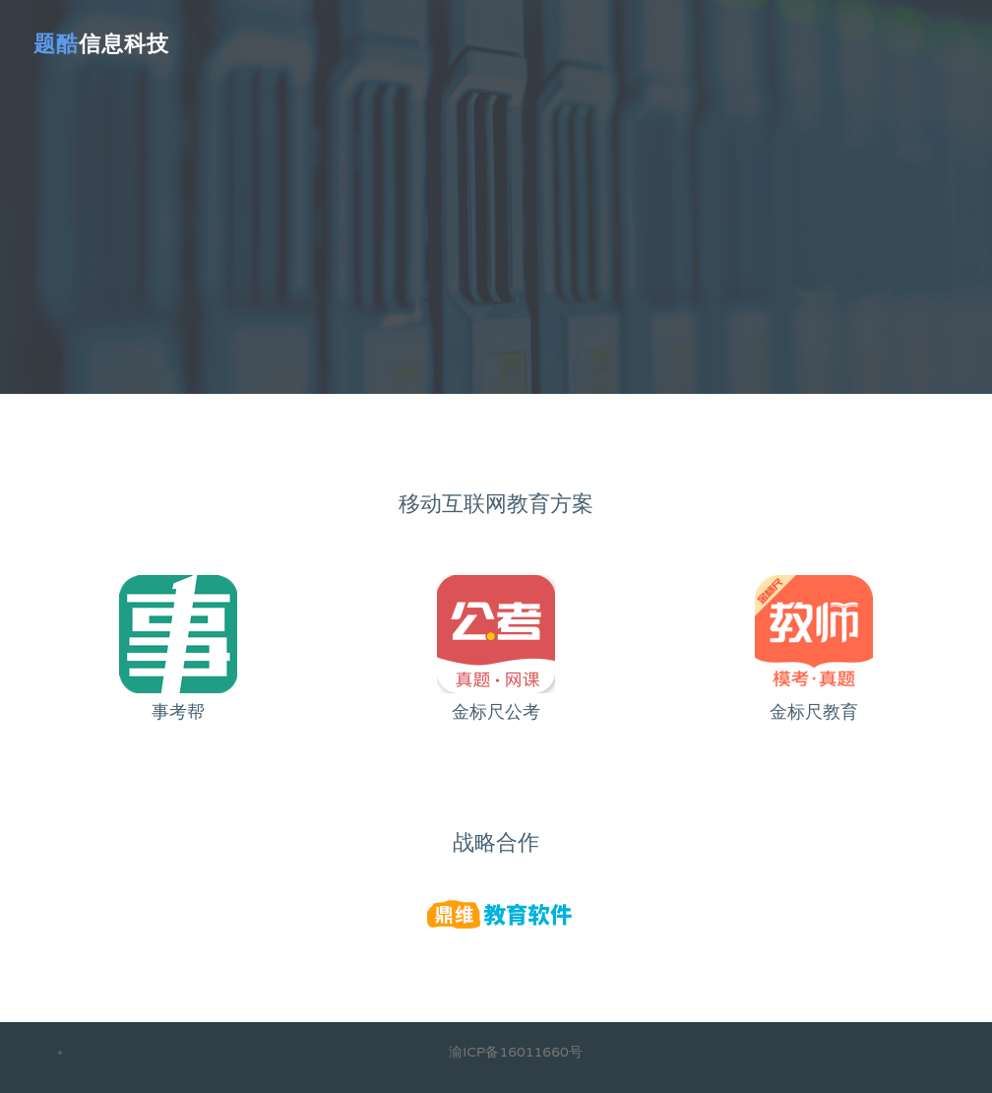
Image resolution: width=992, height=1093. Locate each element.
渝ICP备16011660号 (515, 1052)
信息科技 (101, 44)
